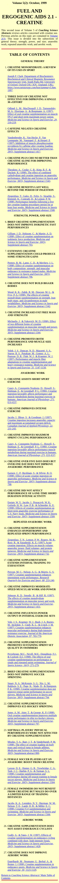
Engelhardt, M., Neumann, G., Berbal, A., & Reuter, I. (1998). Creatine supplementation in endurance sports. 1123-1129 (33, 865)
